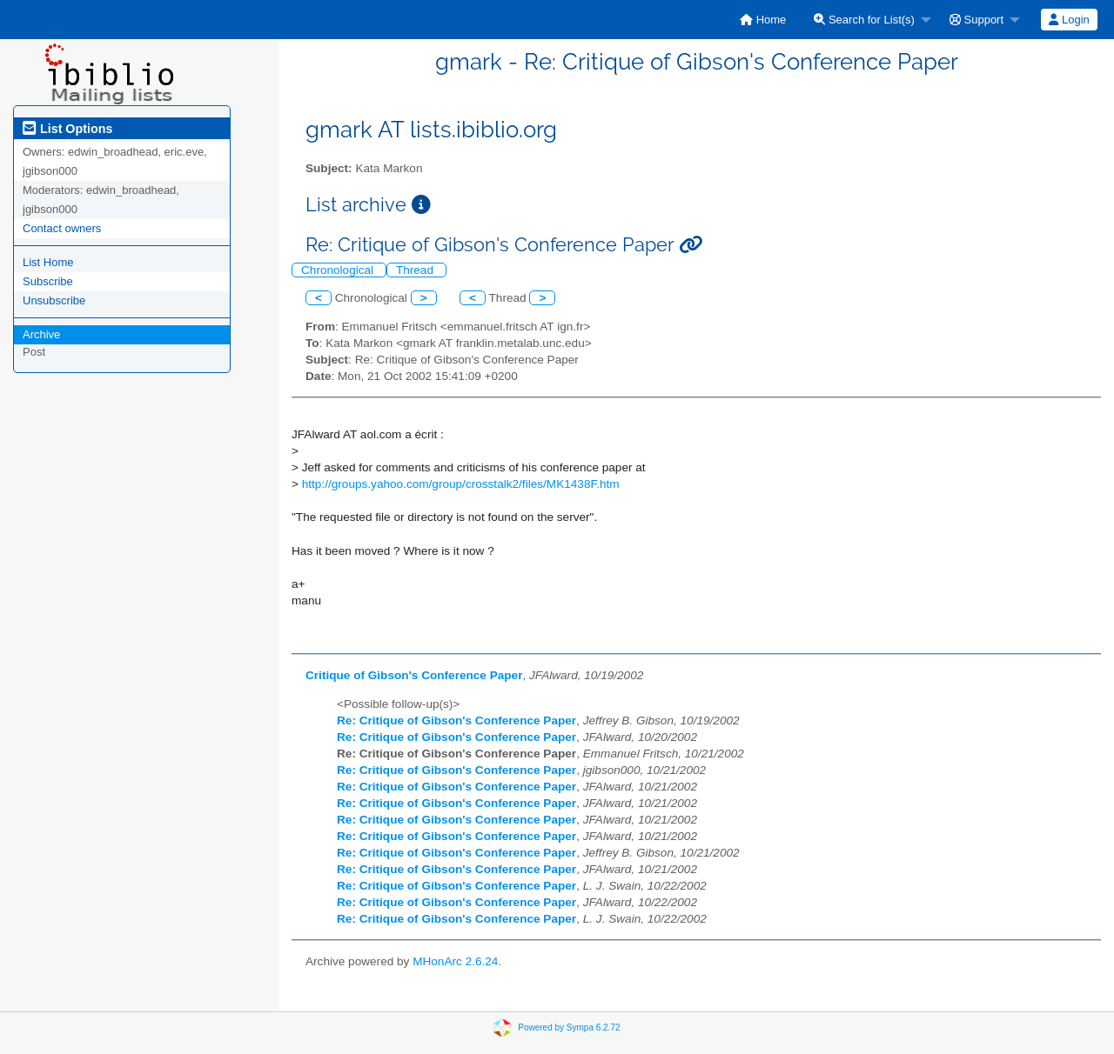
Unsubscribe (54, 300)
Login (1069, 19)
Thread (416, 270)
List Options (67, 129)
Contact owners (62, 228)
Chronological (339, 270)
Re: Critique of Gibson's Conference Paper (456, 720)
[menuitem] (763, 19)
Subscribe (48, 281)
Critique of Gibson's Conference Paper (413, 675)
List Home (48, 262)
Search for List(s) (864, 19)
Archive (41, 334)
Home (763, 19)
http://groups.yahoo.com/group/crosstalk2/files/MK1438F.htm (461, 483)
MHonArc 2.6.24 (455, 961)
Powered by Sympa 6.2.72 (569, 1026)
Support (976, 19)
